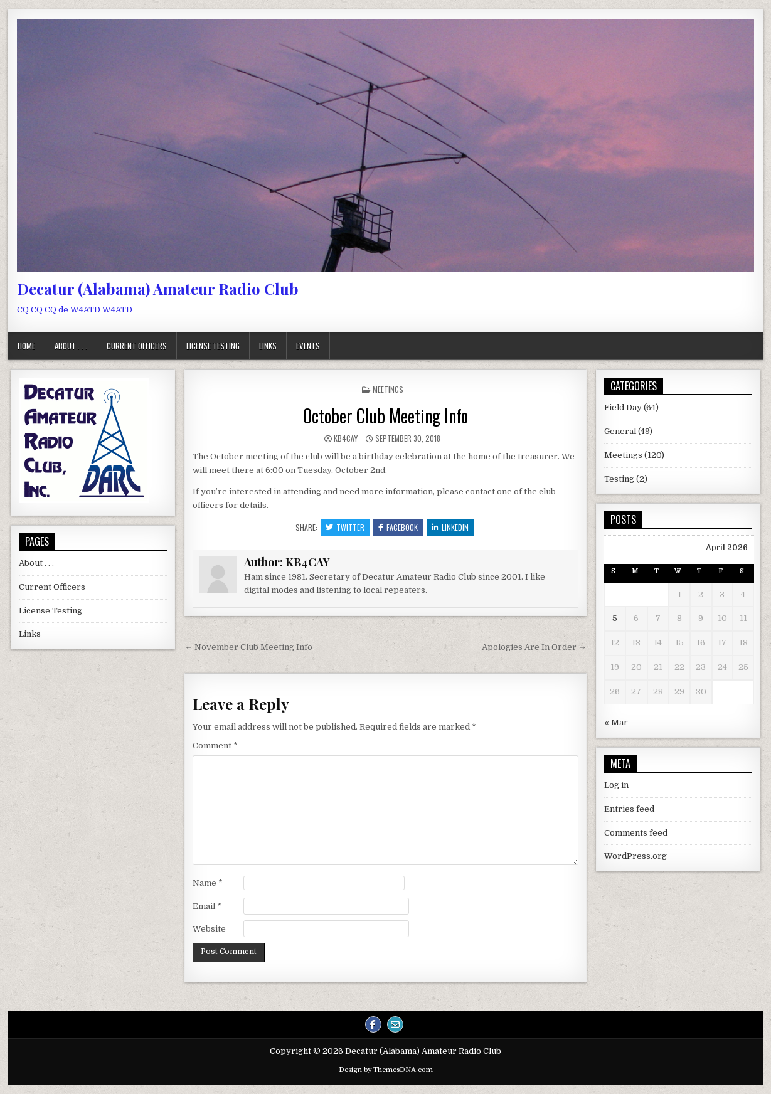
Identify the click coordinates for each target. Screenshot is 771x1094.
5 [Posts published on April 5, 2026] (614, 618)
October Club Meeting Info (385, 415)
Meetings (388, 389)
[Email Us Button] (395, 1024)
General (620, 431)
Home (26, 345)
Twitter (345, 527)
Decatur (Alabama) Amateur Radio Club (158, 289)
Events (308, 345)
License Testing (213, 345)
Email (207, 906)
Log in (616, 785)
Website (209, 928)
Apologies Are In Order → (534, 647)
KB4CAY (346, 438)
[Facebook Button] (373, 1024)
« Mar (616, 722)
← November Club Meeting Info (248, 647)
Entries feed (629, 809)
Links (268, 345)
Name (208, 883)
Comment (215, 745)
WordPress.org (635, 856)
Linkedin (450, 527)
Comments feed (635, 832)
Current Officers (137, 345)
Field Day (623, 407)
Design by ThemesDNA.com (386, 1070)
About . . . (71, 345)
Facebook (398, 527)
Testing (619, 479)
